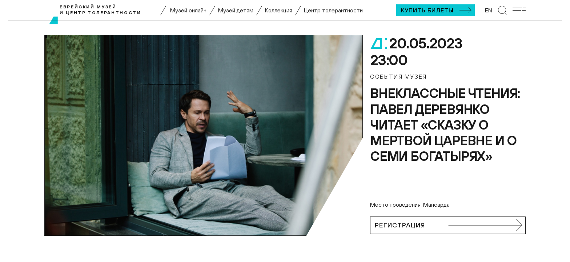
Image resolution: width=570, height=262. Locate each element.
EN (488, 10)
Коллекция (278, 10)
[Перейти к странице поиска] (502, 10)
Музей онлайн (188, 10)
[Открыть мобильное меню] (519, 10)
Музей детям (235, 10)
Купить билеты (427, 10)
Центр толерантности (333, 10)
